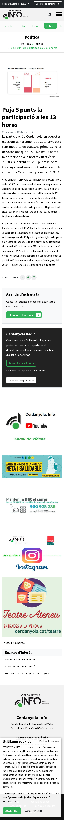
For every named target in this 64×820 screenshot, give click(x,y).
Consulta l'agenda (25, 315)
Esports (36, 26)
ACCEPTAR (11, 811)
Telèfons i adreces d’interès (21, 659)
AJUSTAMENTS (34, 811)
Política (50, 26)
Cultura (22, 26)
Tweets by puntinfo (13, 642)
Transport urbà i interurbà (20, 666)
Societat (9, 26)
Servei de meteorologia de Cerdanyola (27, 673)
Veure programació (21, 380)
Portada (26, 43)
